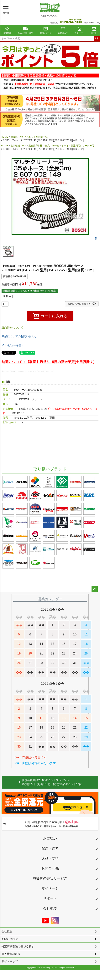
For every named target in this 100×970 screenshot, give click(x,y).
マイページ (79, 30)
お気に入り (63, 30)
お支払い (50, 838)
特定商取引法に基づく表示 (18, 946)
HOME (4, 136)
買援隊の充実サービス (50, 878)
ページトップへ (95, 589)
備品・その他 (52, 145)
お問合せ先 (50, 868)
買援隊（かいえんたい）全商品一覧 (29, 136)
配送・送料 (50, 848)
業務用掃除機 (35, 145)
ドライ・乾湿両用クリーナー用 (78, 145)
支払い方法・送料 (25, 30)
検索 (97, 38)
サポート (50, 898)
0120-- (71, 22)
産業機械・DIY (18, 145)
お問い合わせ (45, 30)
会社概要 (7, 30)
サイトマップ (10, 961)
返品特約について (12, 327)
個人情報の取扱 (11, 953)
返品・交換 (50, 858)
